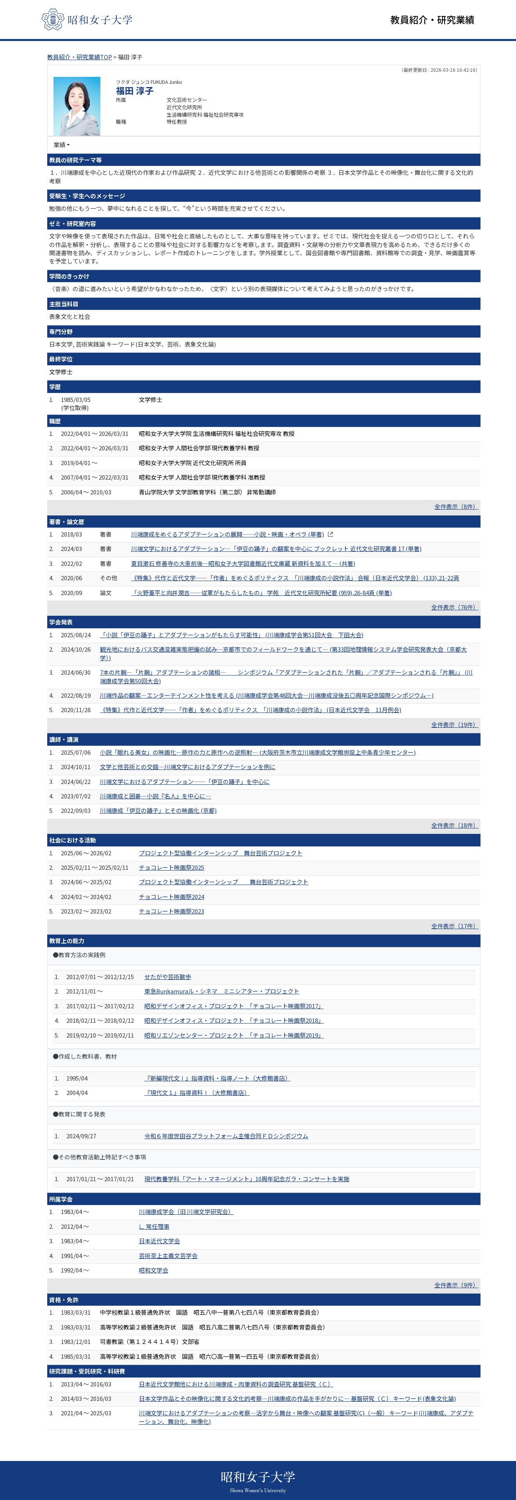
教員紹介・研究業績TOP (79, 57)
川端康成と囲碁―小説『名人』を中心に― (155, 796)
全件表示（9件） (456, 1285)
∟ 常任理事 (154, 1226)
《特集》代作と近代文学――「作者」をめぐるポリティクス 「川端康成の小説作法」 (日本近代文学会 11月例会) (250, 710)
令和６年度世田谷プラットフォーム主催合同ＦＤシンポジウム (226, 1136)
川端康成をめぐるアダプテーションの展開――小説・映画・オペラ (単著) (227, 534)
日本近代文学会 (159, 1241)
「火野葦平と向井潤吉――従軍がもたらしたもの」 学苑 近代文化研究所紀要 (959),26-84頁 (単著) (261, 592)
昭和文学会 (153, 1270)
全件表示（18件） (455, 825)
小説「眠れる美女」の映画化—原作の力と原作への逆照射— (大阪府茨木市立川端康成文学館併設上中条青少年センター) (258, 752)
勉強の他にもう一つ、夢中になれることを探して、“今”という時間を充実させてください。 (168, 208)
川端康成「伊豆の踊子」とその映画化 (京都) (158, 810)
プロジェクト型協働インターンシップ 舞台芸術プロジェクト (220, 853)
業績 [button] (59, 144)
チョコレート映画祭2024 (171, 896)
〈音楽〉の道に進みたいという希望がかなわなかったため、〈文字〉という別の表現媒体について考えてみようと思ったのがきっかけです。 (233, 288)
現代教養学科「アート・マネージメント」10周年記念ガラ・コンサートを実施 (246, 1179)
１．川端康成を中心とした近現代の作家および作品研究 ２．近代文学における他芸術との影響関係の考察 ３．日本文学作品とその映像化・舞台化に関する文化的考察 (261, 176)
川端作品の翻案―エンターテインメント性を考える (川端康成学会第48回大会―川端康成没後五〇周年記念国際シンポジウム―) (267, 695)
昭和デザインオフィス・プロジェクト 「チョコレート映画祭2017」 (234, 1006)
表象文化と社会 (69, 316)
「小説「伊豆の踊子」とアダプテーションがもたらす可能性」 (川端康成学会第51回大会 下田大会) (231, 635)
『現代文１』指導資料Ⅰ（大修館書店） (197, 1093)
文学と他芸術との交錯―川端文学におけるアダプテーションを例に (188, 766)
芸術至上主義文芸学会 (168, 1255)
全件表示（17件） (455, 926)
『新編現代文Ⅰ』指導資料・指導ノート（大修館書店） (217, 1078)
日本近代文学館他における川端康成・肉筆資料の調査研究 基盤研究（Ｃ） (236, 1384)
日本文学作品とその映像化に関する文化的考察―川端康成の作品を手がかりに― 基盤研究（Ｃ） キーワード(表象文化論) (297, 1398)
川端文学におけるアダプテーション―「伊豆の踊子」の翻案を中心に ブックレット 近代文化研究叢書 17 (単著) (276, 548)
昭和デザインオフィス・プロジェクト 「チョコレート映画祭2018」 (234, 1020)
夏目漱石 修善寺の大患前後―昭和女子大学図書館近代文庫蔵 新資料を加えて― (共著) (243, 563)
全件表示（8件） (456, 506)
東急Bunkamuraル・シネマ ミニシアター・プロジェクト (221, 991)
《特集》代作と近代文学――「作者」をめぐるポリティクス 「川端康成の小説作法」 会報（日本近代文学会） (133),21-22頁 (295, 578)
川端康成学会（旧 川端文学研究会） (186, 1212)
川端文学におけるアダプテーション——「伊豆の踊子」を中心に (185, 781)
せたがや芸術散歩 (167, 976)
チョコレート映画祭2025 (171, 867)
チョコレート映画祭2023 (171, 911)
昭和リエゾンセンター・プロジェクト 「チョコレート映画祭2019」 (234, 1035)
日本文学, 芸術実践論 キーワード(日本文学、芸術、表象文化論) (132, 344)
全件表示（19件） (455, 724)
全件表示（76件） (455, 607)
